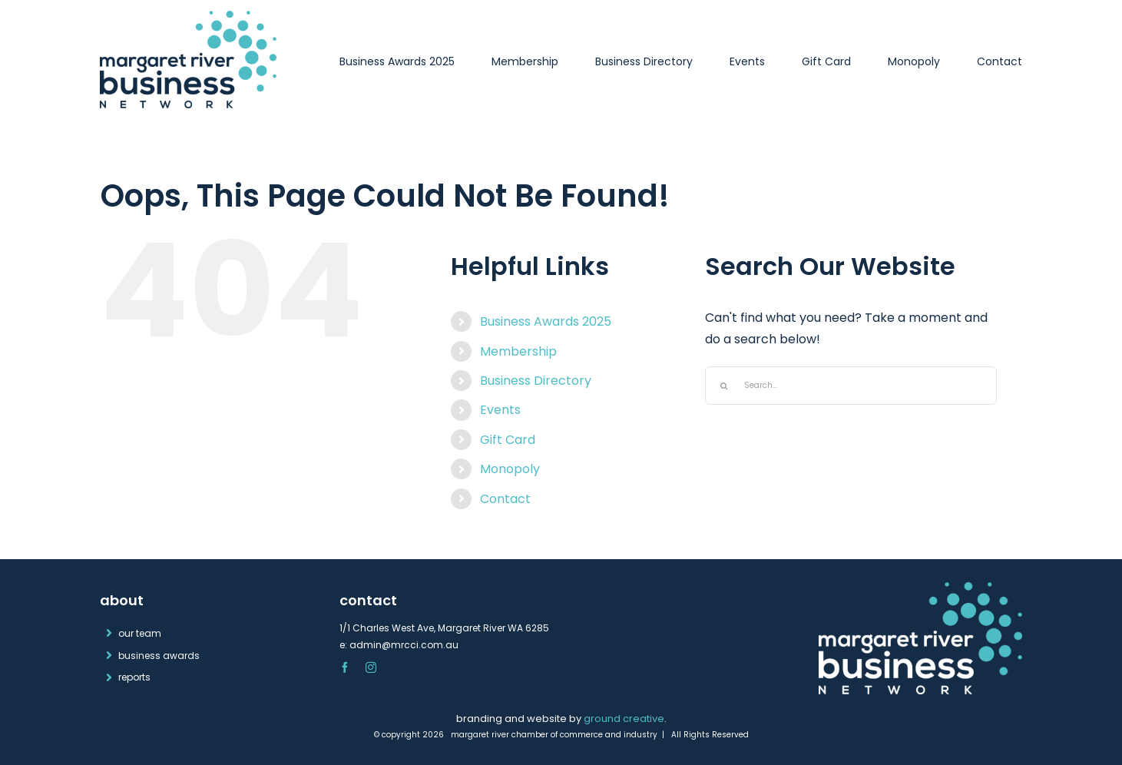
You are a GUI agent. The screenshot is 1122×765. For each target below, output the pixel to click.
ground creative (624, 718)
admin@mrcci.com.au (403, 644)
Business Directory (535, 380)
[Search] (724, 385)
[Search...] (851, 385)
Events (500, 410)
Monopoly (510, 469)
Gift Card (507, 440)
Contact (505, 499)
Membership (518, 351)
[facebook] (344, 667)
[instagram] (371, 667)
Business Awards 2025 (545, 321)
